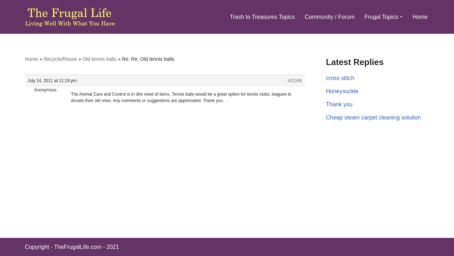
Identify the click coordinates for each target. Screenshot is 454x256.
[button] (401, 16)
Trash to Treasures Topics (262, 17)
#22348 (295, 80)
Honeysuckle (342, 91)
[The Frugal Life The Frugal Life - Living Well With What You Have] (70, 16)
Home (420, 17)
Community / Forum (329, 17)
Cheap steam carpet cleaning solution (373, 117)
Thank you (339, 104)
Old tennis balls (100, 59)
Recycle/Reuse (60, 59)
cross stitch (340, 78)
